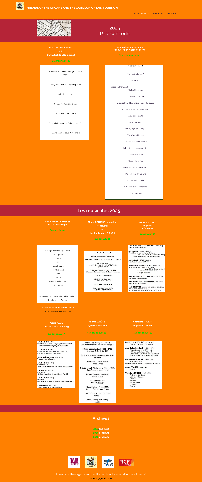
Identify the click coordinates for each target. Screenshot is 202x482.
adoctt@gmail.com (101, 478)
